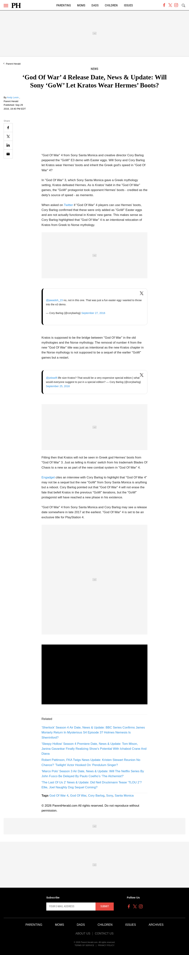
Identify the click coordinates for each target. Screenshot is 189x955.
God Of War (78, 795)
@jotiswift (51, 377)
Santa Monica (124, 795)
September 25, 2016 (58, 386)
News (94, 69)
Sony (109, 795)
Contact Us (104, 933)
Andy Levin (13, 97)
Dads (95, 5)
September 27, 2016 (93, 313)
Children (111, 5)
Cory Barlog (96, 795)
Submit (104, 906)
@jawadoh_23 (54, 300)
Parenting (63, 5)
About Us (82, 933)
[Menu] (6, 5)
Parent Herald (13, 63)
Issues (128, 5)
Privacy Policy (106, 945)
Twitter (68, 205)
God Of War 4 (58, 795)
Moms (81, 5)
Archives (156, 924)
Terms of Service (84, 945)
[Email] (8, 153)
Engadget (48, 477)
